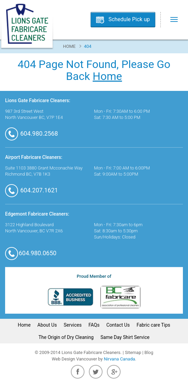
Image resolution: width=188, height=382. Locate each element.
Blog (148, 352)
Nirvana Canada (119, 358)
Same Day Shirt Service (125, 337)
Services (73, 325)
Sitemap (133, 352)
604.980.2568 (31, 133)
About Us (47, 325)
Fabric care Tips (153, 325)
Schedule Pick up (129, 19)
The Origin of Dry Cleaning (66, 337)
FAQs (94, 325)
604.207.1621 (31, 190)
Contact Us (118, 325)
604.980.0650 (31, 253)
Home (69, 46)
